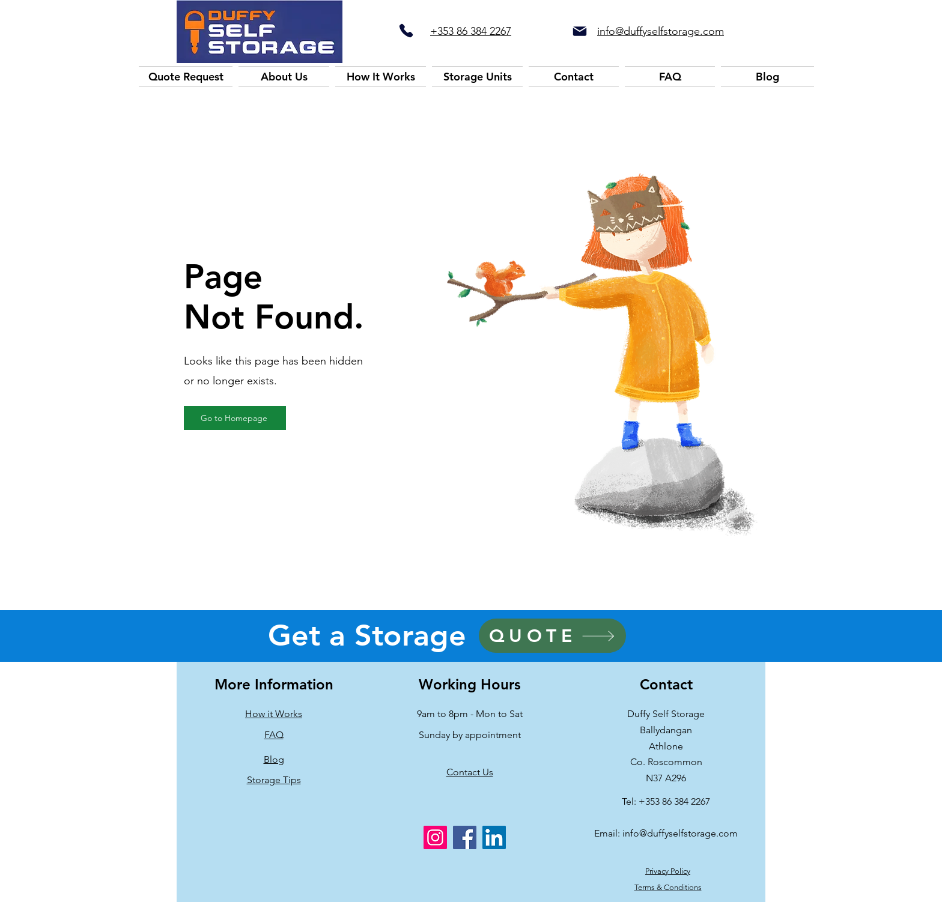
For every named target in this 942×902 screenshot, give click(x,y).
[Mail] (580, 31)
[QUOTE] (552, 636)
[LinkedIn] (494, 837)
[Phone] (406, 30)
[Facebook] (464, 837)
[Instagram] (435, 837)
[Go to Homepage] (235, 418)
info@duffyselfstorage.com (680, 833)
